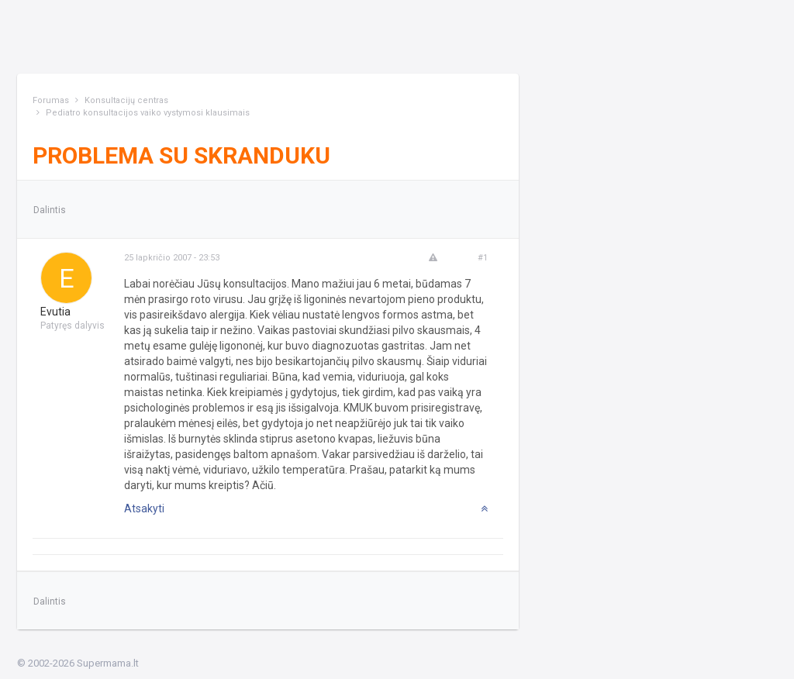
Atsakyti (144, 508)
